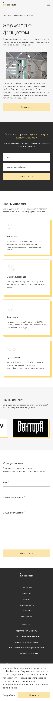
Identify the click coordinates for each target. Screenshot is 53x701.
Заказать (26, 107)
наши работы (26, 605)
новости (26, 610)
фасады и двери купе (27, 636)
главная (7, 15)
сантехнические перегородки (26, 647)
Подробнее (9, 695)
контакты (26, 616)
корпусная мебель (26, 631)
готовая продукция (26, 653)
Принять (34, 695)
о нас (26, 599)
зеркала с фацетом (26, 642)
